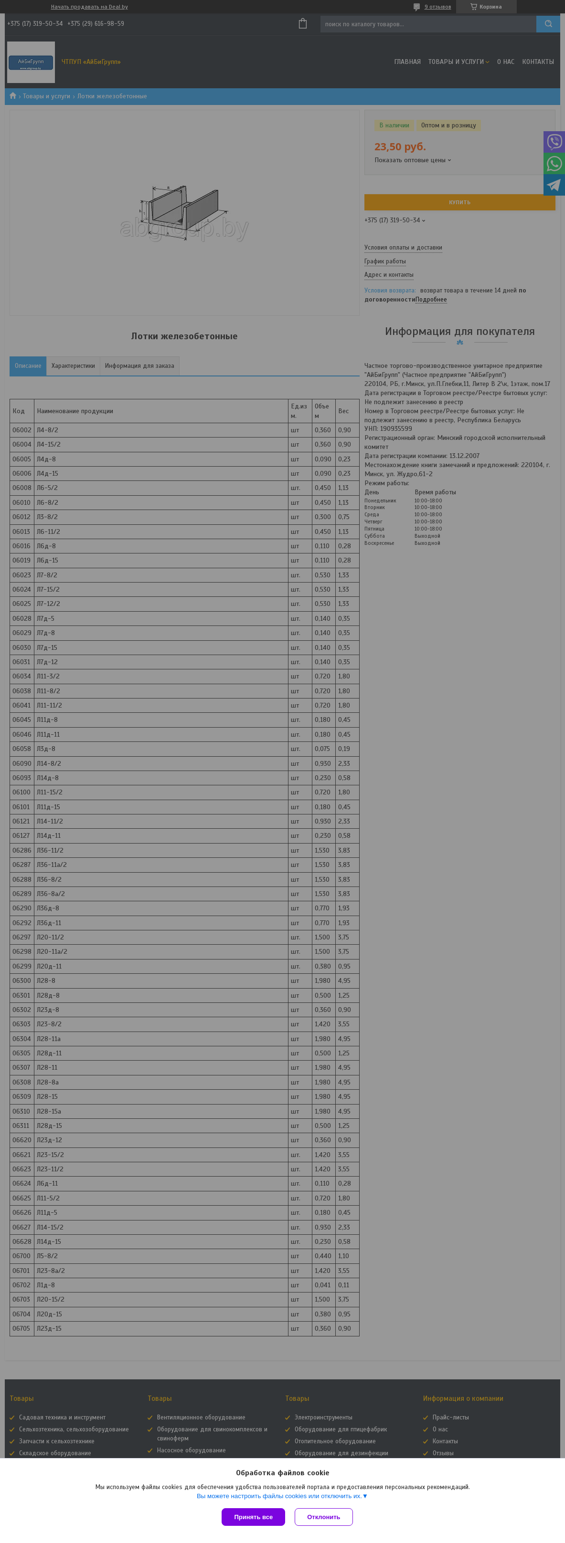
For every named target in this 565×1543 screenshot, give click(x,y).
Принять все (253, 1517)
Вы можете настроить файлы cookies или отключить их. (279, 1496)
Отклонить (323, 1517)
